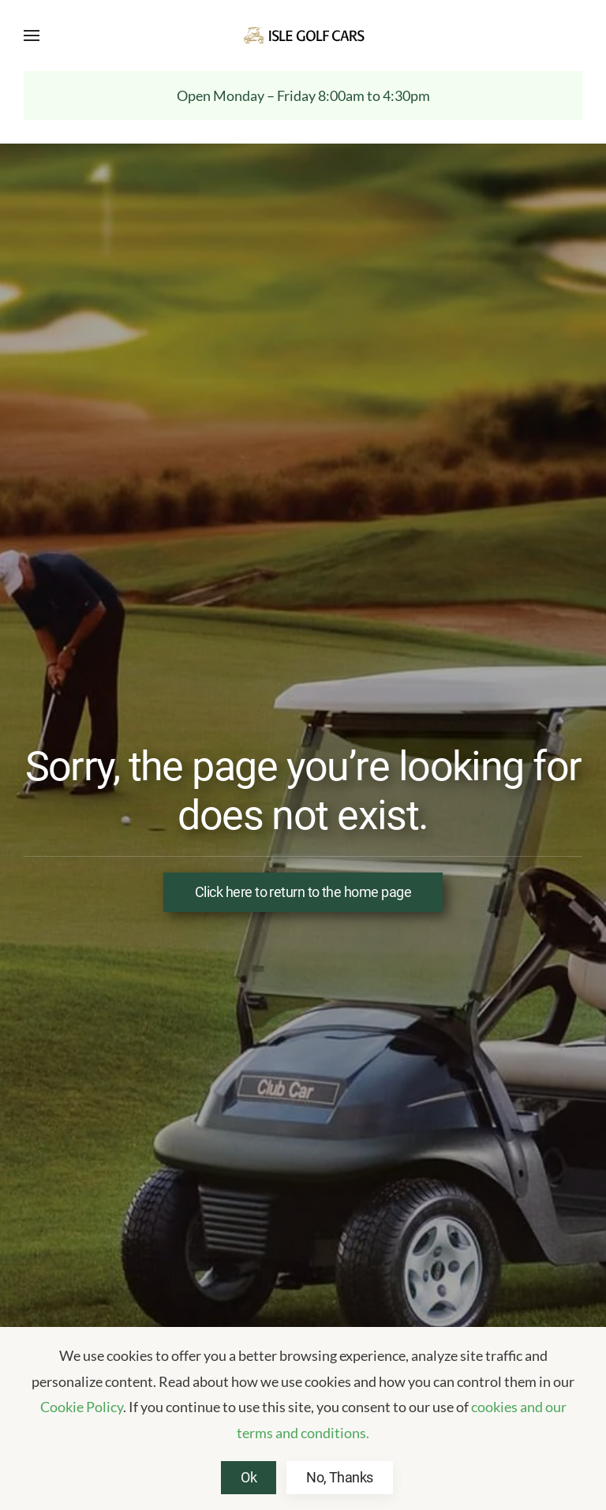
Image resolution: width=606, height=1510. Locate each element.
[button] (31, 35)
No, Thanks (339, 1477)
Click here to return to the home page (303, 892)
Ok (248, 1477)
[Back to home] (303, 35)
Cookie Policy (81, 1406)
